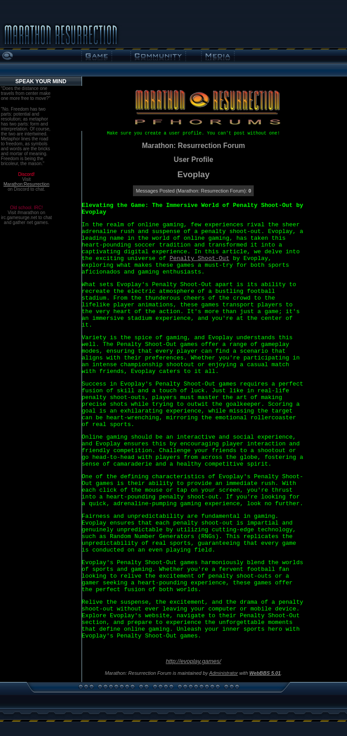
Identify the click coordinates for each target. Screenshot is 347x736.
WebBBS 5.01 (265, 673)
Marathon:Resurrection (27, 184)
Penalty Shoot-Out (199, 258)
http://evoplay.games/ (193, 661)
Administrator (223, 673)
